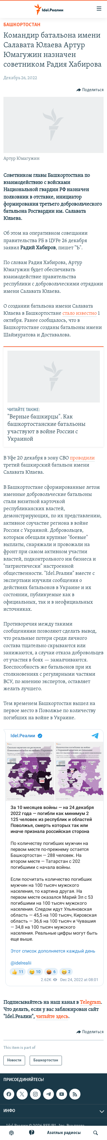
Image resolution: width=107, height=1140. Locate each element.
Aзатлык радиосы (64, 1133)
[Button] (90, 90)
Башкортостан (21, 25)
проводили (82, 458)
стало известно (79, 313)
